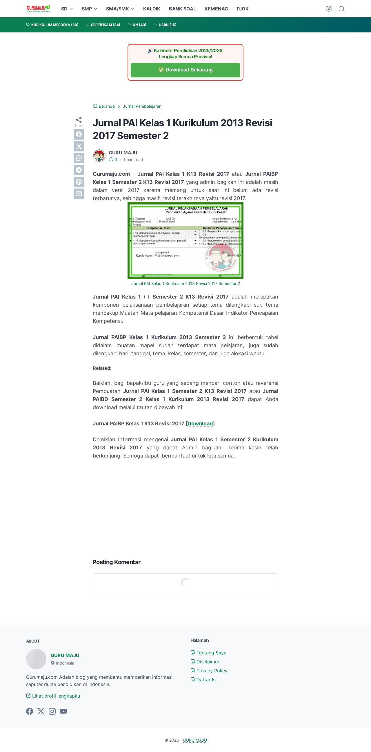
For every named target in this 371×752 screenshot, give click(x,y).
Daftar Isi (203, 680)
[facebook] (79, 134)
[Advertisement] (185, 507)
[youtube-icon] (63, 712)
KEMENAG (216, 9)
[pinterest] (79, 182)
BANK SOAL (182, 9)
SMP (87, 9)
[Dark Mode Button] (328, 8)
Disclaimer (204, 662)
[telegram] (79, 170)
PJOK (243, 9)
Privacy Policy (209, 671)
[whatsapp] (79, 158)
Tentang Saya (208, 653)
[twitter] (79, 146)
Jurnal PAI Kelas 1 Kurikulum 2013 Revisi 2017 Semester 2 (185, 283)
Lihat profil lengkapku (53, 696)
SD (64, 9)
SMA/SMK (117, 9)
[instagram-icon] (52, 712)
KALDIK (151, 9)
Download (200, 423)
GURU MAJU (65, 655)
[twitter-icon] (40, 712)
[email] (79, 194)
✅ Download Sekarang (185, 70)
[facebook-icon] (29, 712)
